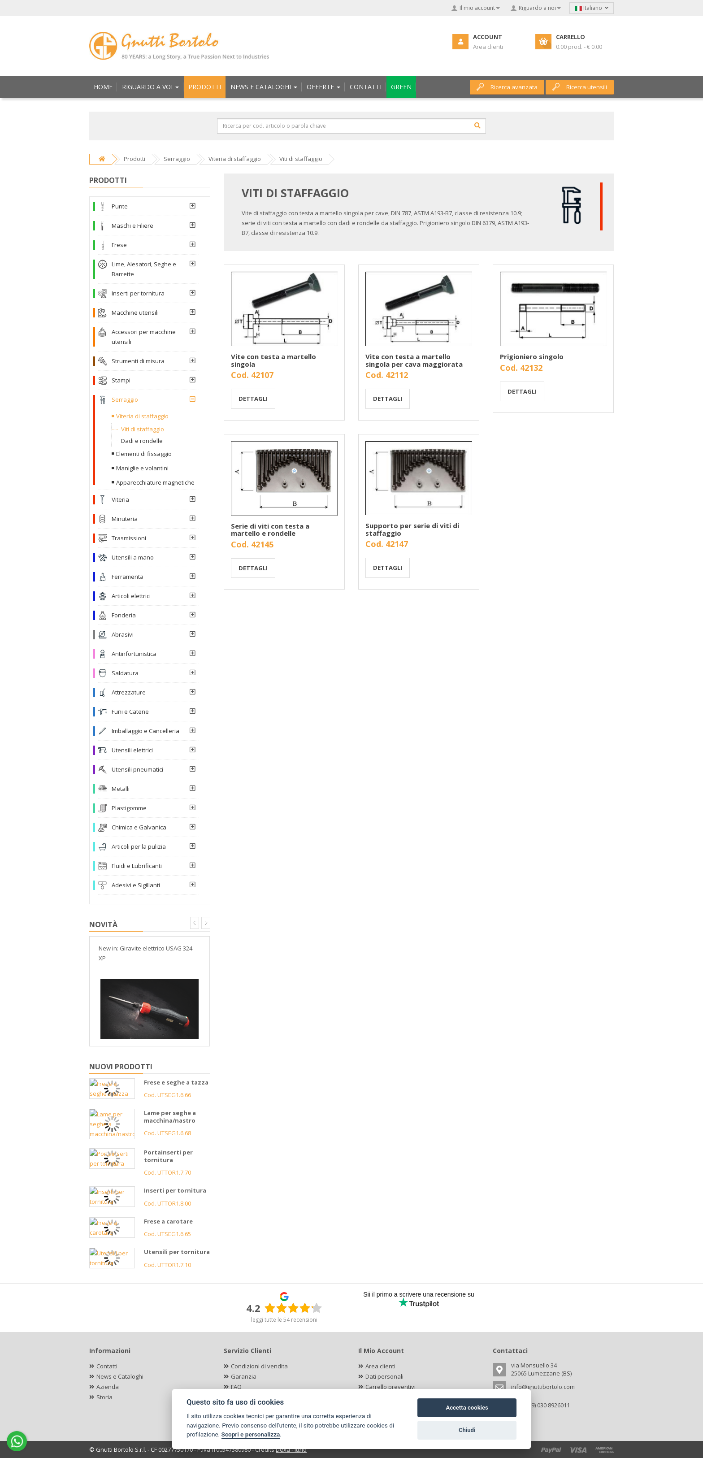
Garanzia (243, 1376)
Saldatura (125, 673)
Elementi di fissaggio (144, 454)
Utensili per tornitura (177, 1252)
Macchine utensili (135, 312)
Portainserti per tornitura (168, 1156)
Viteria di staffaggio (142, 416)
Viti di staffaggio (142, 429)
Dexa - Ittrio (291, 1449)
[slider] (293, 1308)
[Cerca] (477, 125)
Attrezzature (129, 692)
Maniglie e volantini (142, 468)
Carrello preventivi (390, 1387)
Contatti (106, 1366)
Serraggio (125, 399)
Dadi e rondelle (142, 441)
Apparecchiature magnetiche (155, 482)
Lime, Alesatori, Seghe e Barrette (144, 269)
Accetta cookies (467, 1407)
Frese (119, 245)
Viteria (120, 499)
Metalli (121, 789)
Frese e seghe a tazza (176, 1082)
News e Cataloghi (119, 1376)
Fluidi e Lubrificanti (137, 866)
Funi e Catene (130, 711)
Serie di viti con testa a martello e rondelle (270, 529)
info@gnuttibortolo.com (543, 1387)
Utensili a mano (133, 557)
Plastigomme (129, 808)
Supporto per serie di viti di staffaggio (412, 529)
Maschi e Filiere (132, 225)
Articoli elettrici (131, 596)
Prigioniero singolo (532, 356)
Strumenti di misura (138, 361)
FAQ (236, 1387)
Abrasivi (123, 634)
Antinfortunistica (134, 654)
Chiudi (467, 1430)
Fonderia (124, 615)
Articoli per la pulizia (139, 846)
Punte (120, 206)
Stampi (121, 380)
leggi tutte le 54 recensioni (284, 1319)
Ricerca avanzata (507, 87)
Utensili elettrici (132, 750)
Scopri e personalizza (250, 1434)
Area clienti (380, 1366)
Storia (104, 1397)
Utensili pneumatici (137, 769)
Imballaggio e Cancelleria (145, 731)
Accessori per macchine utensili (144, 337)
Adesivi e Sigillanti (136, 885)
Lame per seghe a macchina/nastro (170, 1116)
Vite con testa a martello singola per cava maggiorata (414, 360)
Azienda (107, 1387)
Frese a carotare (168, 1221)
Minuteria (125, 519)
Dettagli (253, 399)
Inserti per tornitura (138, 293)
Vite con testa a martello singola (273, 360)
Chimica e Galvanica (139, 827)
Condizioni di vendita (259, 1366)
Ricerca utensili (579, 87)
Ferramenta (127, 577)
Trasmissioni (129, 538)
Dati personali (384, 1376)
